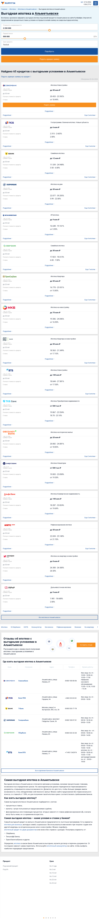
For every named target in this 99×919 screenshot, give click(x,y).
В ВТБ (26, 626)
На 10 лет (53, 872)
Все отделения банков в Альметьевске (49, 769)
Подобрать (49, 51)
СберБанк (22, 732)
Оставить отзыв (86, 644)
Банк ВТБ (22, 751)
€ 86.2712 (87, 4)
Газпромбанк (23, 719)
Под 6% (5, 868)
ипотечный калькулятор (57, 845)
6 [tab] (55, 917)
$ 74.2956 (87, 2)
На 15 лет (53, 875)
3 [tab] (48, 917)
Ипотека (4, 626)
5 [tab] (53, 917)
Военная (78, 626)
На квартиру (89, 626)
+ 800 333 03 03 (70, 697)
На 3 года (53, 865)
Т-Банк (21, 707)
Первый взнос (8, 33)
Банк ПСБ (22, 697)
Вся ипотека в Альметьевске (49, 616)
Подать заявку (49, 105)
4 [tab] (51, 917)
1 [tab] (44, 917)
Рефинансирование (64, 626)
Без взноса (49, 626)
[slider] (49, 30)
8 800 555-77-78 (71, 707)
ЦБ (82, 2)
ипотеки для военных (13, 823)
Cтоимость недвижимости (12, 25)
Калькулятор (36, 626)
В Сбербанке (15, 626)
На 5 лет (53, 868)
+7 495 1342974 (71, 751)
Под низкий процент (10, 865)
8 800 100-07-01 (71, 719)
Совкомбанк (23, 680)
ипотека (17, 842)
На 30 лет (53, 882)
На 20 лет (53, 878)
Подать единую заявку (49, 59)
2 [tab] (46, 917)
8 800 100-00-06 (71, 680)
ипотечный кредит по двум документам (20, 828)
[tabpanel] (25, 865)
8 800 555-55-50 (71, 732)
